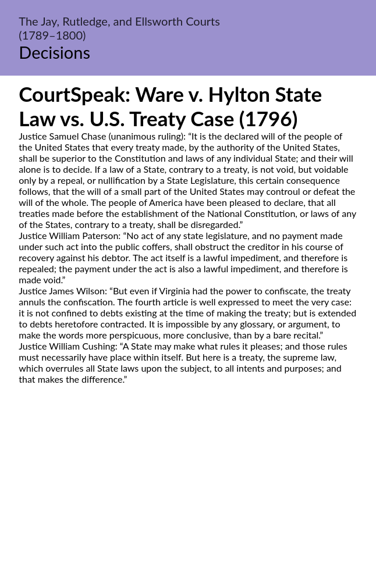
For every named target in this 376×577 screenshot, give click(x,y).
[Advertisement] (188, 493)
